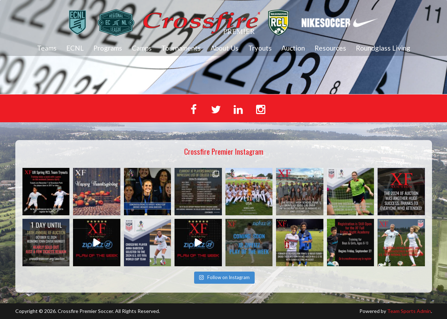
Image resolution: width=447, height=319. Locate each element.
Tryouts (260, 48)
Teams (47, 48)
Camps (142, 48)
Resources (330, 48)
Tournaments (181, 48)
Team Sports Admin (409, 311)
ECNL (75, 48)
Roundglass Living (383, 48)
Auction (293, 48)
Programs (107, 48)
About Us (224, 48)
